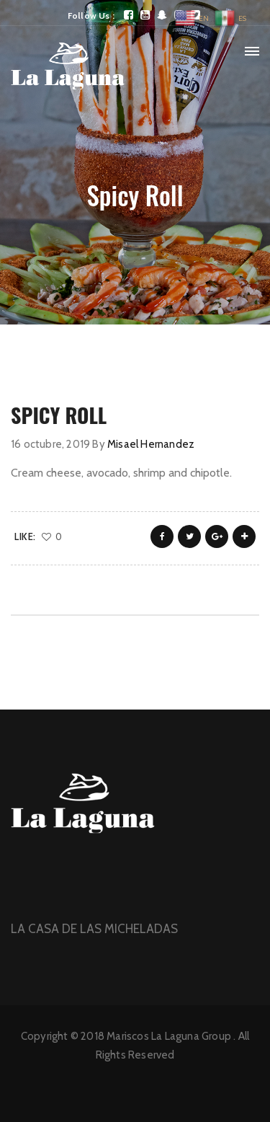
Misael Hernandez (150, 444)
